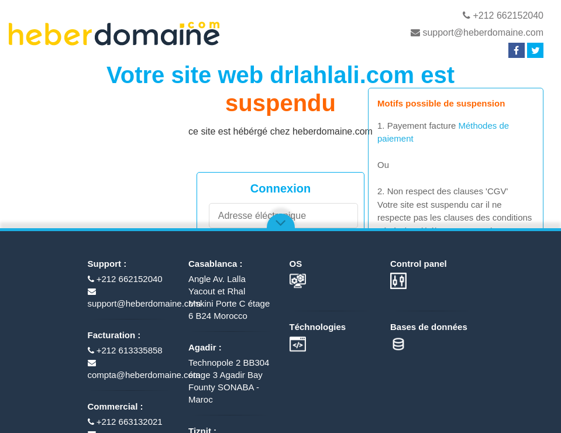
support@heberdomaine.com (477, 32)
